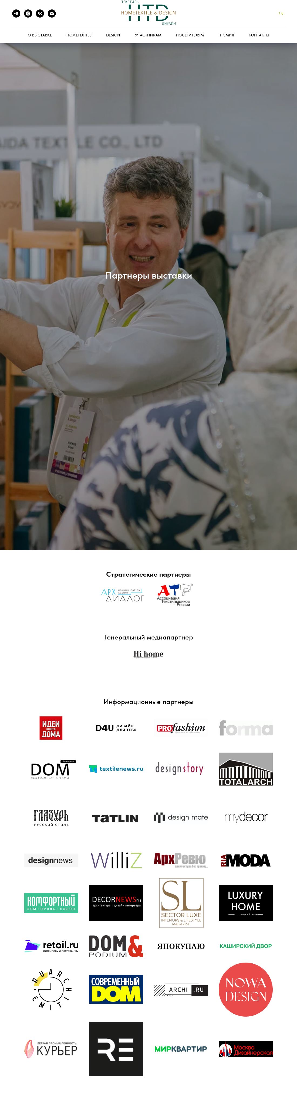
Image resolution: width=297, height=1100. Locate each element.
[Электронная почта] (52, 13)
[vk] (40, 13)
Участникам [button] (148, 35)
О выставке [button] (40, 35)
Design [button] (113, 35)
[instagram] (28, 13)
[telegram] (16, 13)
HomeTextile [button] (79, 35)
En (281, 14)
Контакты (259, 35)
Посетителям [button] (190, 35)
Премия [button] (226, 35)
